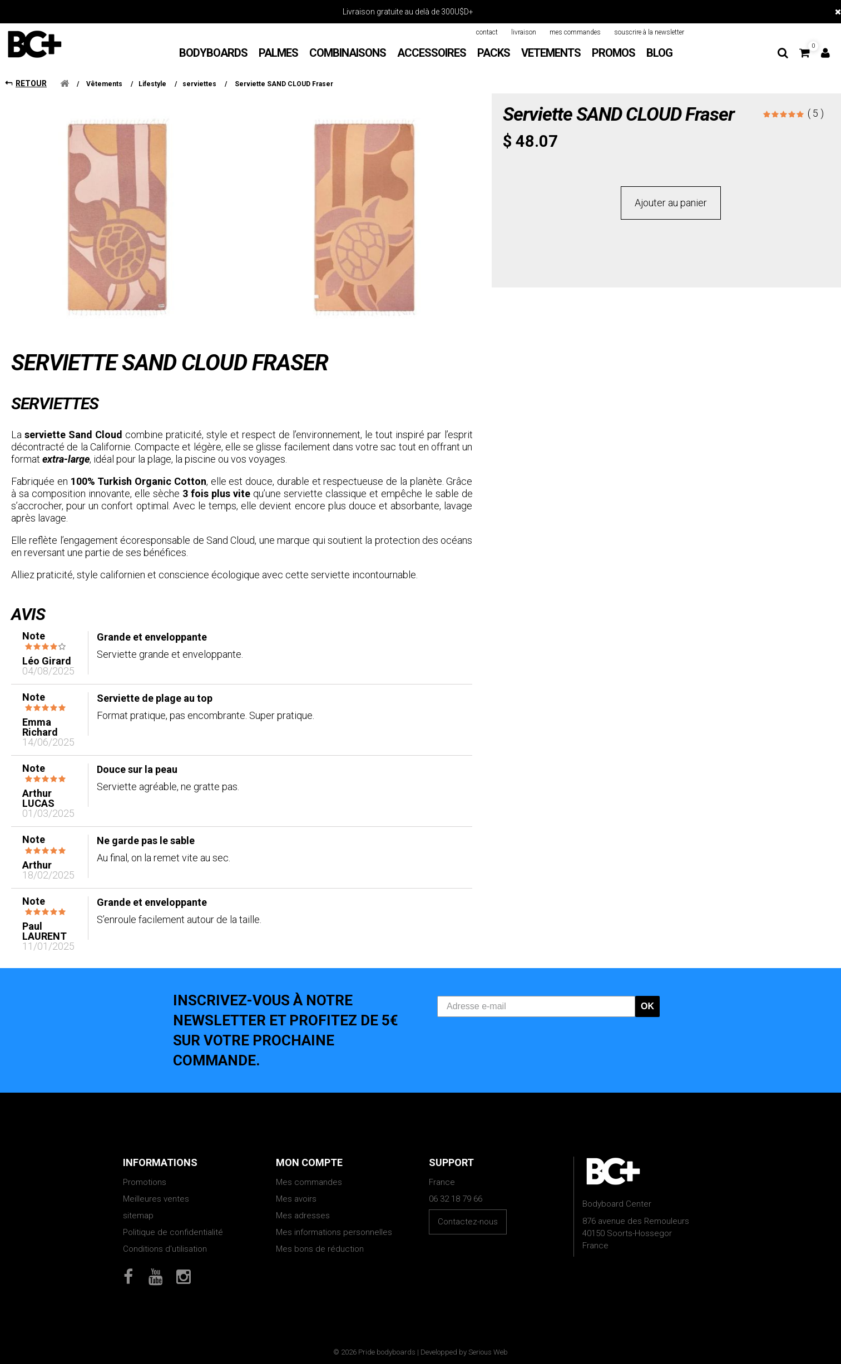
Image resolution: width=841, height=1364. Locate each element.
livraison (523, 32)
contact (487, 32)
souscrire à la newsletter (649, 32)
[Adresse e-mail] (536, 1006)
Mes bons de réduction (320, 1249)
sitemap (138, 1216)
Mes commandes (309, 1182)
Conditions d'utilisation (165, 1249)
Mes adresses (303, 1216)
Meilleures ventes (156, 1199)
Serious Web (488, 1352)
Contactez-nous (468, 1222)
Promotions (144, 1182)
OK (647, 1006)
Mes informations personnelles (334, 1232)
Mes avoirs (296, 1199)
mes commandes (575, 32)
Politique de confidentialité (173, 1232)
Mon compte (309, 1162)
